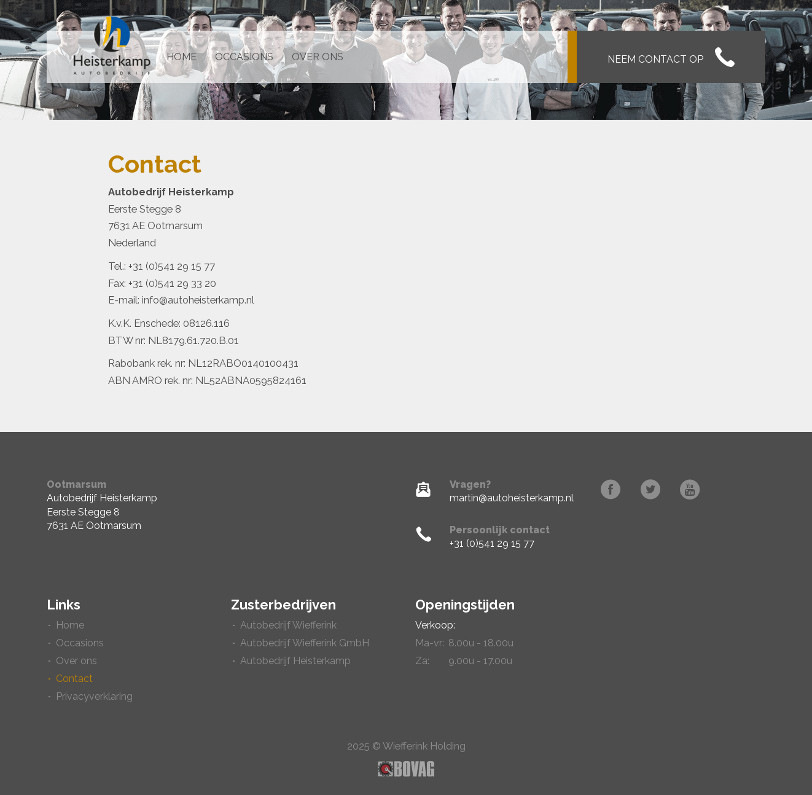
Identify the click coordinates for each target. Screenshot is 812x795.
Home (181, 57)
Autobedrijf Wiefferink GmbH (304, 643)
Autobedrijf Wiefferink (288, 625)
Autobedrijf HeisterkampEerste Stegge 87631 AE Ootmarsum (102, 511)
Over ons (317, 57)
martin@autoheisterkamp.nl (512, 498)
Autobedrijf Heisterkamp (295, 661)
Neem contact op (671, 57)
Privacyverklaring (94, 696)
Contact (74, 678)
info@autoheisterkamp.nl (198, 300)
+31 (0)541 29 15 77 (492, 543)
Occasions (244, 57)
